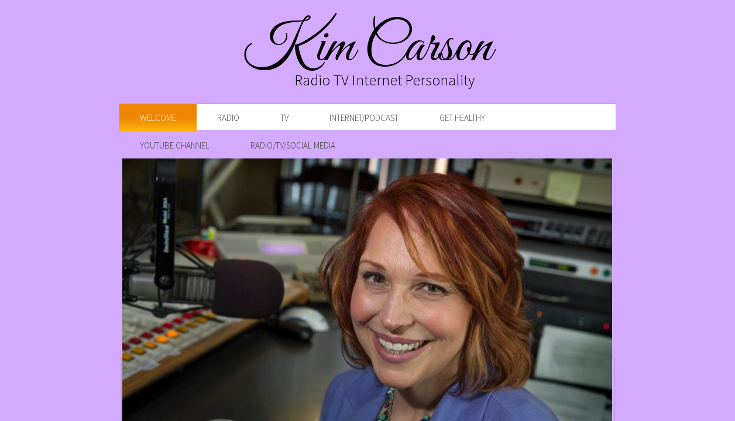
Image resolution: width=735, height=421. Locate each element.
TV (284, 117)
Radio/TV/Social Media (292, 145)
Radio (228, 117)
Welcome (158, 117)
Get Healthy (462, 117)
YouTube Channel (174, 145)
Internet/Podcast (364, 117)
